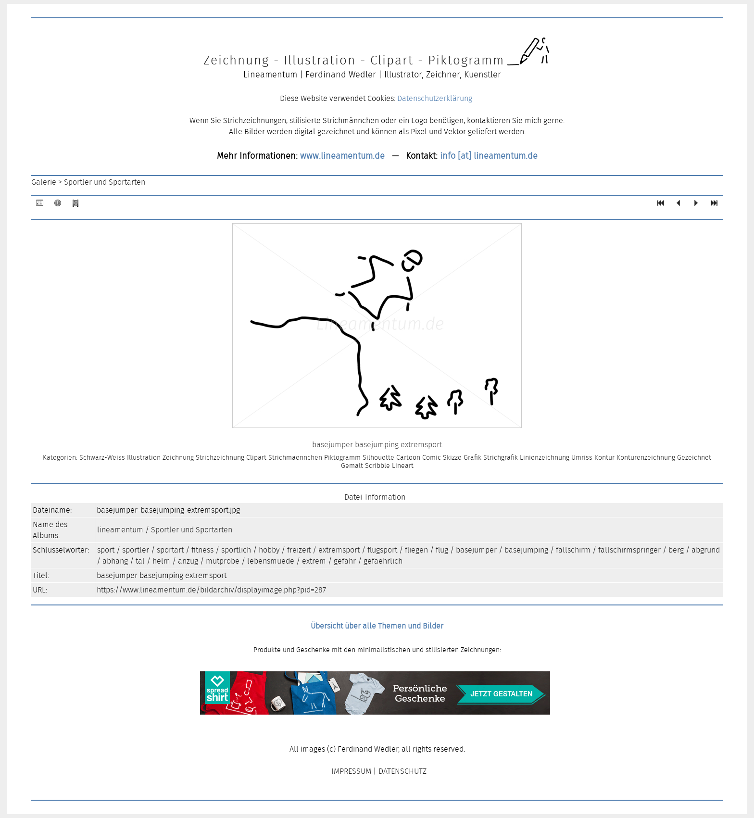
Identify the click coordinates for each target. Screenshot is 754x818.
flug (442, 549)
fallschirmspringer (629, 549)
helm (161, 560)
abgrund (705, 549)
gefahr (345, 560)
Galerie (43, 182)
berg (676, 549)
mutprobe (222, 560)
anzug (188, 560)
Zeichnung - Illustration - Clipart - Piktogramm (353, 60)
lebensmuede (270, 560)
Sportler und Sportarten (104, 182)
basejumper (476, 549)
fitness (202, 549)
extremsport (339, 549)
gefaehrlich (383, 560)
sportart (170, 549)
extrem (314, 560)
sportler (135, 549)
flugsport (382, 549)
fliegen (416, 549)
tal (140, 560)
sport (105, 549)
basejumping (526, 549)
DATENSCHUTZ (402, 771)
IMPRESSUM (351, 771)
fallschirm (573, 549)
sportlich (236, 549)
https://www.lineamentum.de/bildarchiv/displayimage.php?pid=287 (211, 589)
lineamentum (120, 529)
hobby (269, 549)
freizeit (299, 549)
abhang (115, 560)
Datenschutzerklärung (434, 98)
